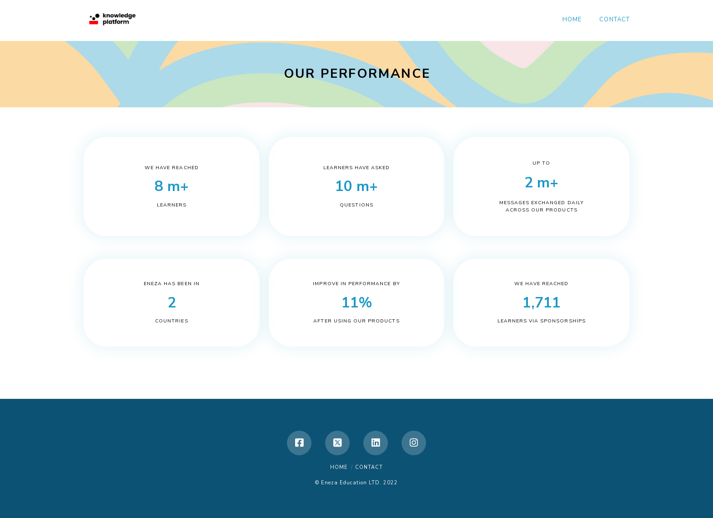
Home (339, 467)
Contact (369, 467)
